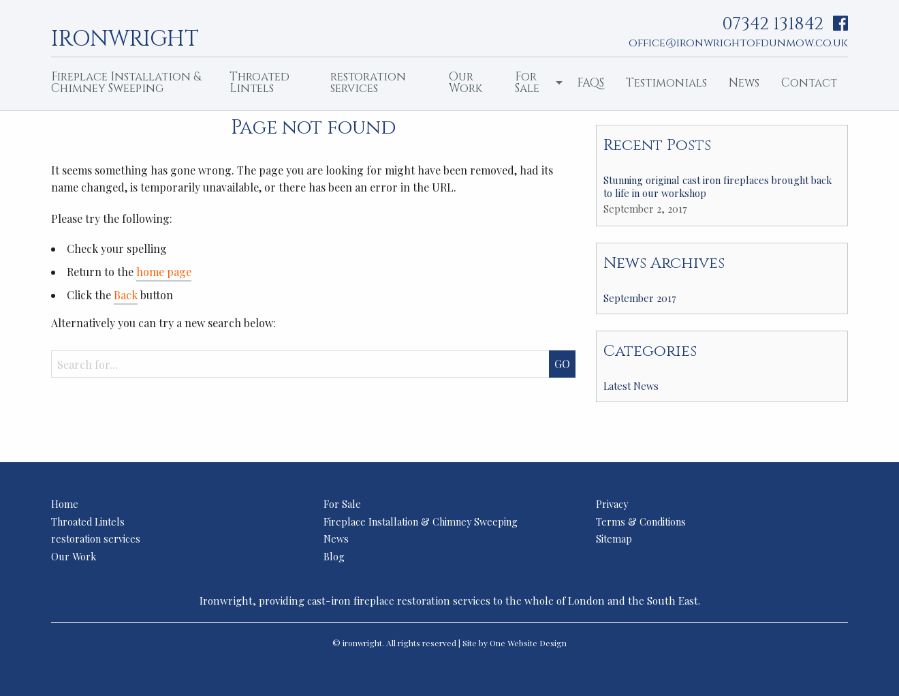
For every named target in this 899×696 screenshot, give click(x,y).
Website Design (537, 642)
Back (126, 295)
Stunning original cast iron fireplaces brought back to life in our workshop (717, 186)
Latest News (631, 386)
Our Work (465, 82)
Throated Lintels (259, 82)
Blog (334, 556)
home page (163, 271)
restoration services (368, 82)
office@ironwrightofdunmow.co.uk (738, 42)
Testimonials (666, 83)
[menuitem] (129, 83)
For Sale (527, 82)
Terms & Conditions (641, 521)
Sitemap (614, 538)
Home (64, 504)
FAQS (590, 83)
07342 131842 (772, 24)
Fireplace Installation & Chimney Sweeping (126, 82)
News (744, 83)
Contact (809, 83)
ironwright (125, 37)
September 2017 (639, 298)
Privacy (612, 504)
